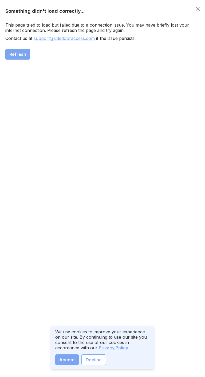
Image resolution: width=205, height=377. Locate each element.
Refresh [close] (17, 54)
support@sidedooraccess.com (64, 38)
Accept (67, 359)
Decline (94, 359)
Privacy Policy (113, 347)
